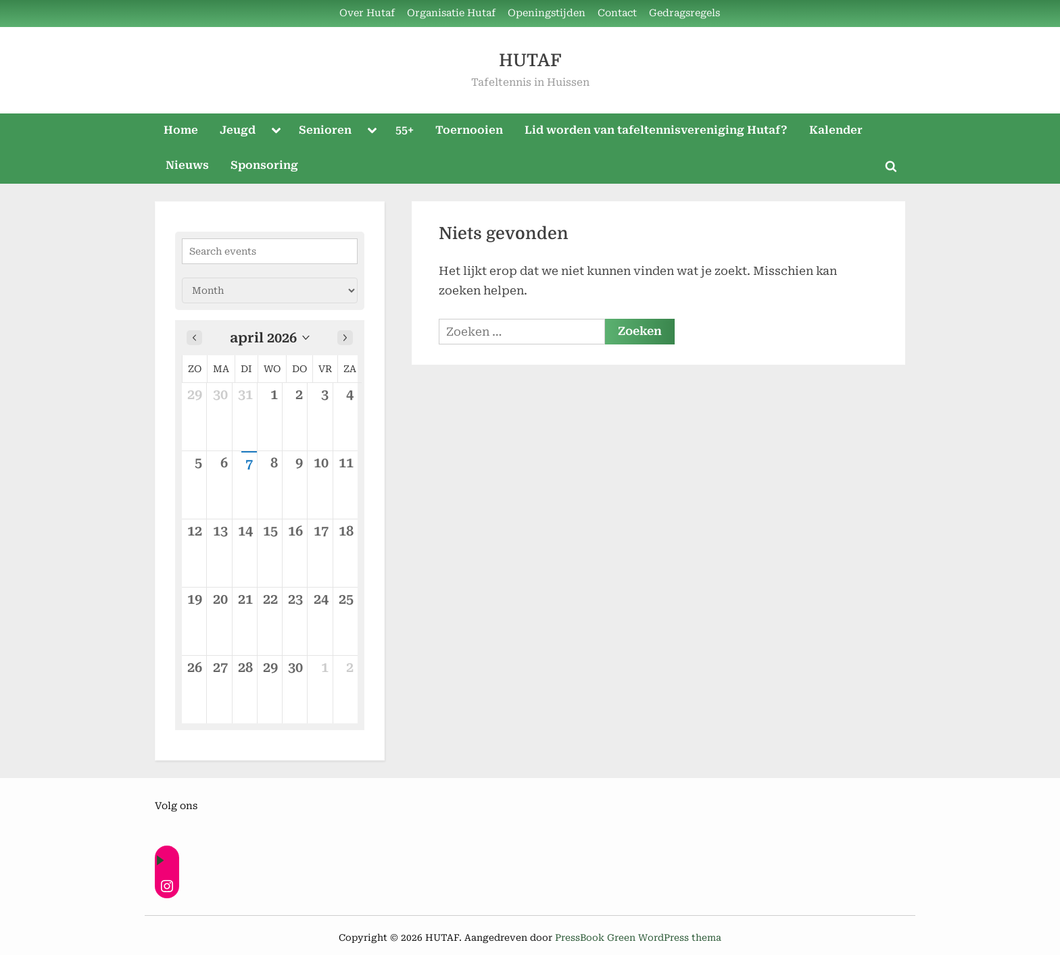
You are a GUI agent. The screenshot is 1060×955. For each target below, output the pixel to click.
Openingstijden (546, 13)
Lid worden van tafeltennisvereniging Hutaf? (656, 130)
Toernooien (469, 130)
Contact (617, 13)
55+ (404, 130)
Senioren (325, 130)
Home (181, 130)
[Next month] (345, 337)
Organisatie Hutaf (451, 13)
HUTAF (530, 60)
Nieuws (187, 165)
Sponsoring (264, 165)
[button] (269, 338)
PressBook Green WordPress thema (638, 937)
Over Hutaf (367, 13)
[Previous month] (194, 337)
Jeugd (238, 130)
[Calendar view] (270, 290)
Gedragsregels (684, 13)
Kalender (836, 130)
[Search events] (270, 251)
